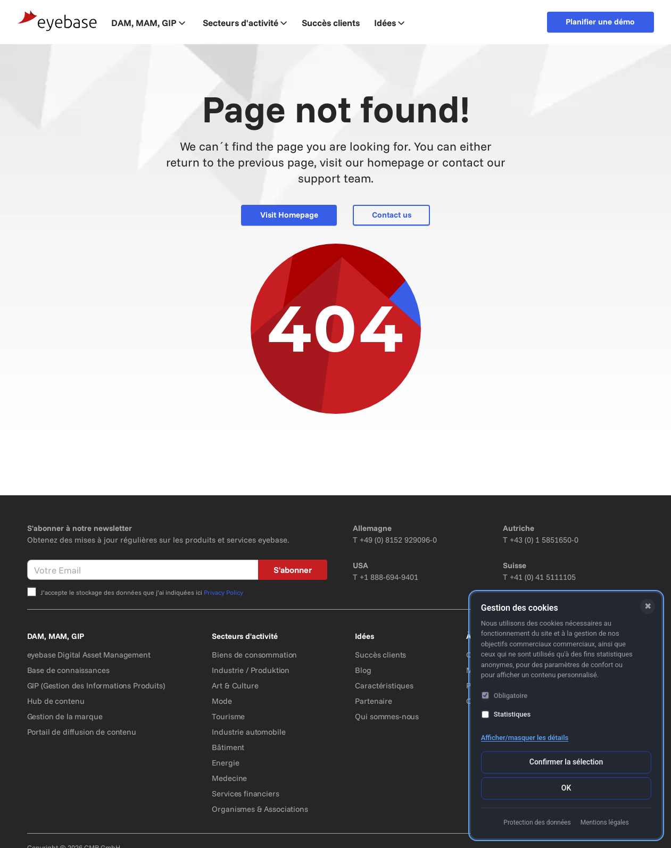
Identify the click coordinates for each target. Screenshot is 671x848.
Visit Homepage (289, 215)
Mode (221, 701)
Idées (389, 22)
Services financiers (245, 793)
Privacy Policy (223, 592)
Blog (363, 670)
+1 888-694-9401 (389, 577)
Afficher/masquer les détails (524, 738)
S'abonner (293, 569)
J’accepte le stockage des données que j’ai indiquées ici (141, 592)
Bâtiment (228, 747)
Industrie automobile (248, 732)
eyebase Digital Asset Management (89, 655)
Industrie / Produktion (250, 670)
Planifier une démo (600, 21)
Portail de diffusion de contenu (81, 732)
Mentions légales (605, 822)
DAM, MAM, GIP (148, 22)
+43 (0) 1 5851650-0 (544, 540)
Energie (225, 763)
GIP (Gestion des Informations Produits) (96, 685)
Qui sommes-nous (387, 716)
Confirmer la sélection (566, 762)
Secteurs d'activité (245, 22)
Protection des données (536, 822)
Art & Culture (235, 685)
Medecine (229, 778)
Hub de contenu (56, 701)
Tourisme (228, 716)
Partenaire (373, 701)
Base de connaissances (68, 670)
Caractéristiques (384, 685)
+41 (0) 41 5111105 (543, 577)
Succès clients (380, 655)
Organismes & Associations (260, 809)
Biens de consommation (254, 655)
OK (566, 788)
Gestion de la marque (65, 716)
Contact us (391, 215)
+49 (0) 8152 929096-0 (398, 540)
